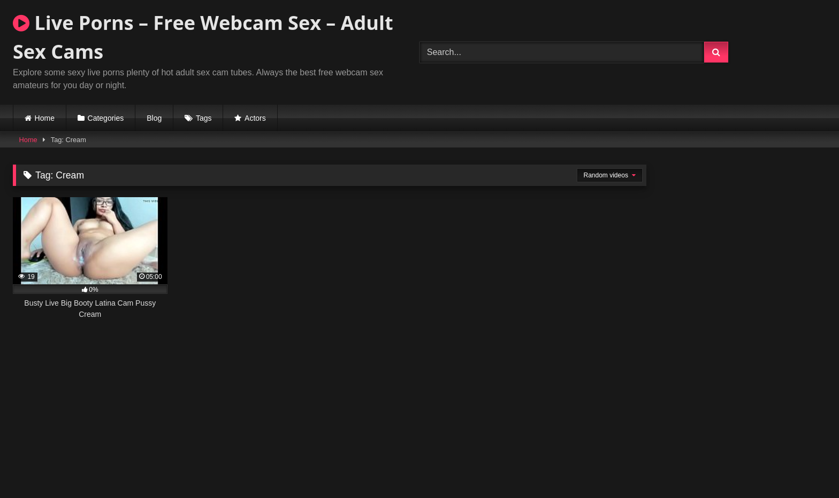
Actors (255, 118)
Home (45, 118)
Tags (204, 118)
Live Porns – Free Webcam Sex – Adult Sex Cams (203, 37)
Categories (106, 118)
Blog (154, 118)
